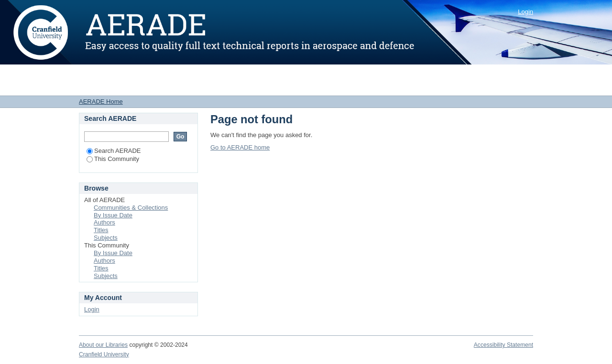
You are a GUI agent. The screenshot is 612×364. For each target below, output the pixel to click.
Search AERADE (114, 150)
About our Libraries (103, 345)
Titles (101, 230)
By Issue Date (113, 215)
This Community (113, 158)
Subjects (106, 237)
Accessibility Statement (503, 345)
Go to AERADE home (240, 147)
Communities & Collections (131, 207)
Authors (104, 222)
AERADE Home (101, 101)
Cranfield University (104, 354)
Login (525, 11)
